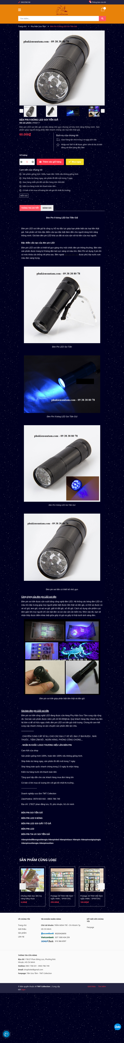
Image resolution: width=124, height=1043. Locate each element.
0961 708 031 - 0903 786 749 (37, 966)
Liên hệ (21, 936)
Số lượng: (23, 155)
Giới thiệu (22, 929)
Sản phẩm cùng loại (37, 860)
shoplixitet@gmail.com (33, 969)
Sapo (23, 989)
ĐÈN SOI (24, 195)
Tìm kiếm (102, 986)
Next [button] (103, 111)
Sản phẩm (22, 933)
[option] (30, 111)
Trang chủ (22, 925)
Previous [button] (21, 111)
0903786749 (25, 2)
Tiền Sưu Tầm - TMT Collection (39, 973)
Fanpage (90, 927)
